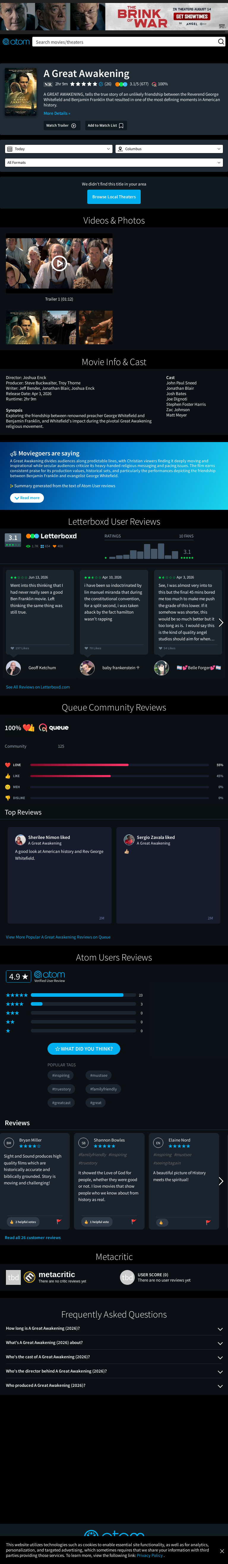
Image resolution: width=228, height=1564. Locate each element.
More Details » (57, 113)
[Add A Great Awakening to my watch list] (106, 125)
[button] (59, 148)
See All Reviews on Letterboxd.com (38, 687)
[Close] (222, 1551)
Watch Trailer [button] (61, 125)
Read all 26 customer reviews (33, 1237)
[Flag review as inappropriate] (64, 1222)
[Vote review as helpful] (28, 1222)
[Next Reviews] (220, 622)
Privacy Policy (150, 1555)
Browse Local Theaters (114, 196)
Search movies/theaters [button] (130, 42)
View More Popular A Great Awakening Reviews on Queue (58, 937)
